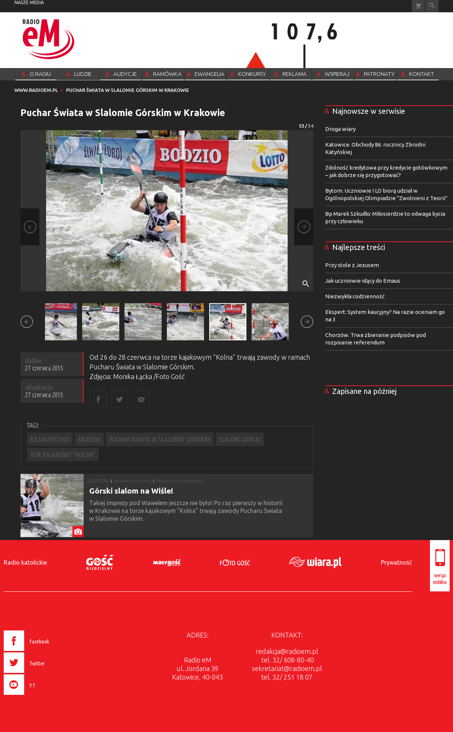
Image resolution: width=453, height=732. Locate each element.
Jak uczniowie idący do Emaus (362, 280)
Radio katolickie (25, 562)
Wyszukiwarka (432, 6)
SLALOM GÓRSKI (240, 439)
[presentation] (42, 696)
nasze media (29, 2)
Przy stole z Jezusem (352, 265)
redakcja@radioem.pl (287, 651)
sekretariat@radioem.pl (287, 668)
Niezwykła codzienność (355, 296)
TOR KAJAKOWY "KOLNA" (63, 454)
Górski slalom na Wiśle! (131, 490)
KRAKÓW (89, 439)
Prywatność (396, 562)
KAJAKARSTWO (50, 439)
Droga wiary (340, 129)
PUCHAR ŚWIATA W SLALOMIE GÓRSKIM (160, 439)
